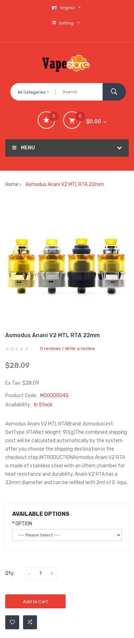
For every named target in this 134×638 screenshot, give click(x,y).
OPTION (23, 524)
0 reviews (50, 348)
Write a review (80, 348)
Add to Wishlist (12, 622)
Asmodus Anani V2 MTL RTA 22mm (64, 184)
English (67, 7)
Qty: (10, 573)
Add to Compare (30, 622)
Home (11, 184)
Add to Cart (35, 601)
